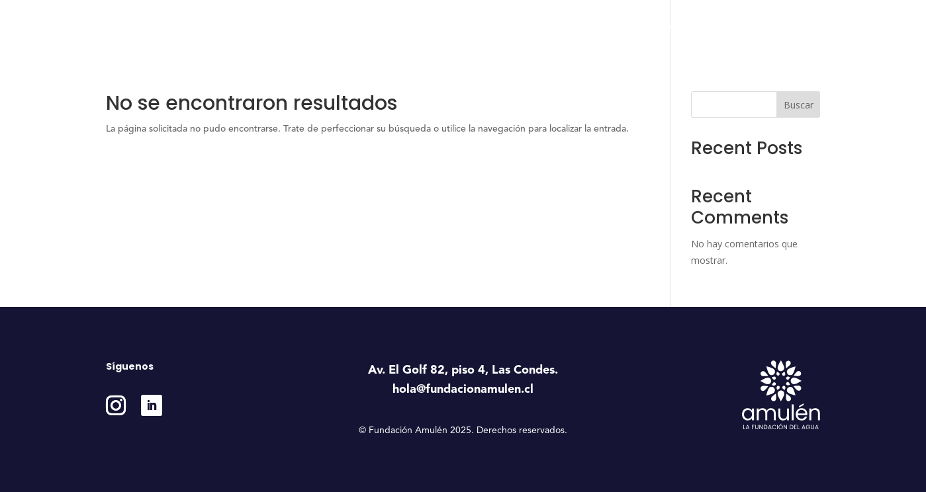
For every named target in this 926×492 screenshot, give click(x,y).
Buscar (798, 105)
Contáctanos (793, 27)
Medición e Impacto (705, 27)
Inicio (430, 27)
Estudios (625, 27)
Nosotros (479, 27)
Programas (553, 27)
